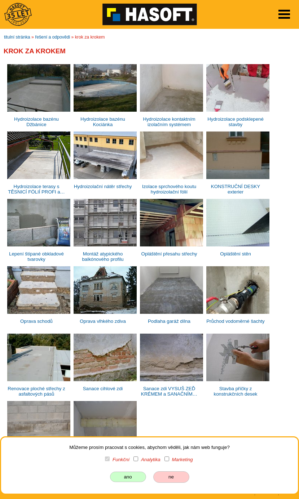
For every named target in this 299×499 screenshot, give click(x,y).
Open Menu (284, 14)
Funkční (121, 459)
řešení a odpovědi (52, 37)
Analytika (151, 459)
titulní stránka (17, 37)
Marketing (182, 459)
